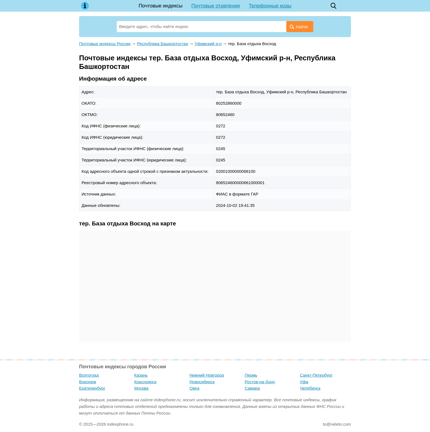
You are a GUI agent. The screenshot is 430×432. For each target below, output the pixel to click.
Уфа (304, 381)
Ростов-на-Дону (260, 381)
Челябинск (310, 388)
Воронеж (87, 381)
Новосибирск (202, 381)
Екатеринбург (92, 388)
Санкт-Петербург (316, 375)
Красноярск (145, 381)
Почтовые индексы (161, 6)
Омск (194, 388)
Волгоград (89, 375)
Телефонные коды (270, 6)
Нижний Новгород (206, 375)
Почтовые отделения (215, 6)
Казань (141, 375)
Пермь (251, 375)
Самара (252, 388)
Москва (141, 388)
